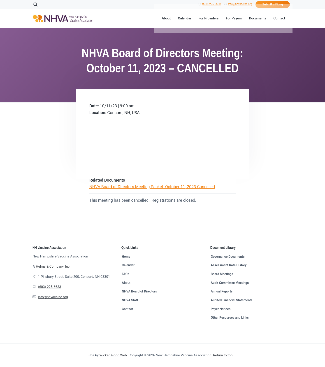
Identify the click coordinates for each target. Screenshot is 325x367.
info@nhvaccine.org (240, 4)
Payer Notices (220, 309)
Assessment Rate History (229, 265)
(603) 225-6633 (211, 4)
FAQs (125, 274)
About (126, 283)
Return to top (222, 355)
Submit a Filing (272, 4)
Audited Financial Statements (232, 300)
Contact (127, 309)
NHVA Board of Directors (139, 291)
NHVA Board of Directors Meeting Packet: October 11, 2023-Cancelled (152, 186)
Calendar (128, 265)
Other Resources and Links (230, 317)
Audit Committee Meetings (230, 283)
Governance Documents (228, 256)
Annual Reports (222, 291)
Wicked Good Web (113, 355)
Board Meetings (222, 274)
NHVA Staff (130, 300)
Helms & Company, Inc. (53, 266)
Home (126, 256)
